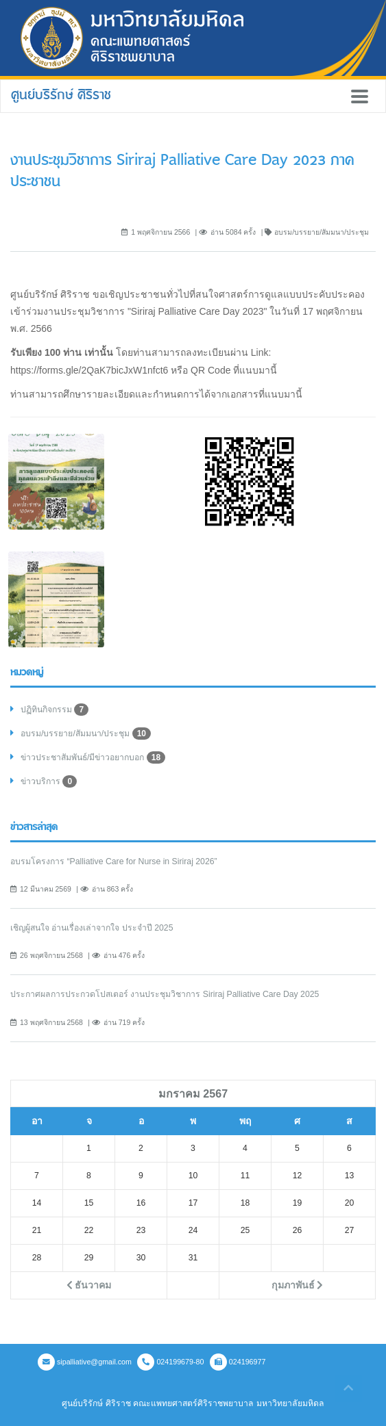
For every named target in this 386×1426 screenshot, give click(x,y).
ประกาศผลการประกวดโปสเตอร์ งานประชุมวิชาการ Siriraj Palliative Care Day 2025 (164, 994)
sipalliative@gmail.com (85, 1362)
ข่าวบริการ (49, 781)
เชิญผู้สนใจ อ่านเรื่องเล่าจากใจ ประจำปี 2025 (91, 928)
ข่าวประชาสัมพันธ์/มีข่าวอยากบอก (93, 757)
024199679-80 (170, 1362)
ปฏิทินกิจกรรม (54, 709)
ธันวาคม (89, 1285)
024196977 (238, 1362)
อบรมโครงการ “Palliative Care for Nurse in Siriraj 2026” (113, 861)
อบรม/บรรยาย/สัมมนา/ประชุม (86, 733)
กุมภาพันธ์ (298, 1285)
